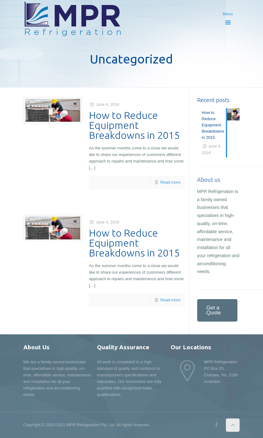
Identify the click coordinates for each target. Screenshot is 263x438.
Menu (228, 16)
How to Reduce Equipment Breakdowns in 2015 (134, 125)
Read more (170, 182)
